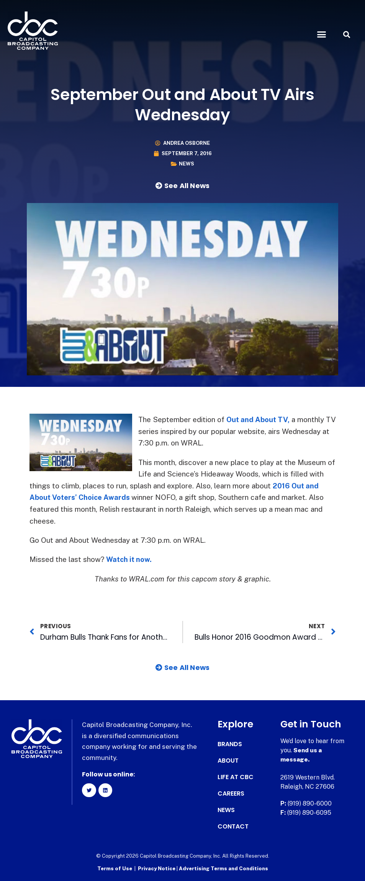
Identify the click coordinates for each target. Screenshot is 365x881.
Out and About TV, (258, 419)
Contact (233, 826)
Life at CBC (236, 776)
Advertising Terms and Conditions (223, 868)
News (186, 164)
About (228, 760)
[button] (321, 34)
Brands (230, 743)
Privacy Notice (157, 868)
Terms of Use (114, 868)
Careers (231, 793)
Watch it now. (129, 559)
